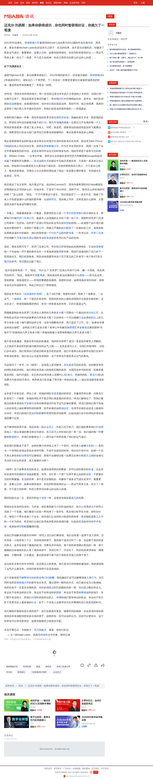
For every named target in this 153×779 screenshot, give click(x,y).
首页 (10, 3)
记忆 (61, 98)
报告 (45, 634)
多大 (58, 312)
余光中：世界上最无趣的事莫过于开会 (124, 70)
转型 (66, 223)
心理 (83, 506)
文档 (16, 3)
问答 (83, 3)
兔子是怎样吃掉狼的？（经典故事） (123, 62)
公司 (41, 228)
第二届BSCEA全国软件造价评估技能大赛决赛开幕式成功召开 (127, 105)
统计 (16, 437)
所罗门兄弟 (97, 233)
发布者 (112, 25)
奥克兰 (93, 374)
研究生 (52, 199)
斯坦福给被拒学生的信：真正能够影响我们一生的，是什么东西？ (127, 49)
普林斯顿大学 (32, 42)
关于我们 (95, 768)
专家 (71, 233)
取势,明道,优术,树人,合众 (120, 137)
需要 (37, 275)
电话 (21, 261)
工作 (76, 218)
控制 (36, 413)
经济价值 (64, 117)
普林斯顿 (95, 75)
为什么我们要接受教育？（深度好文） (124, 54)
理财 (61, 251)
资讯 (42, 3)
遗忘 (73, 498)
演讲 (90, 42)
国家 (58, 592)
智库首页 (48, 768)
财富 (19, 299)
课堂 (28, 3)
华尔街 (70, 213)
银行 (9, 218)
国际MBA (58, 3)
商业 (20, 686)
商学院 (35, 3)
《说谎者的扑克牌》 (33, 294)
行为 (43, 122)
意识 (51, 587)
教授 (84, 327)
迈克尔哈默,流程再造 (119, 132)
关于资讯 (105, 768)
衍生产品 (56, 233)
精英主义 (86, 455)
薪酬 (51, 577)
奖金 (38, 577)
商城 (66, 3)
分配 (66, 228)
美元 (21, 238)
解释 (24, 577)
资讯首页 (58, 768)
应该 (11, 103)
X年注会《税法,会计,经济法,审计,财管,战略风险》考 (127, 141)
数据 (11, 437)
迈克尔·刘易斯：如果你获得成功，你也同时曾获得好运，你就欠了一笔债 (63, 686)
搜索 (110, 16)
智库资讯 (9, 686)
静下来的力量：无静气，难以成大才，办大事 (126, 58)
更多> (146, 121)
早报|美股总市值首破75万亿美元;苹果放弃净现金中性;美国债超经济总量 (127, 93)
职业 (21, 455)
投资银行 (79, 213)
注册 (143, 3)
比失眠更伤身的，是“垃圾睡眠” (121, 66)
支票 (28, 238)
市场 (56, 122)
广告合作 (67, 768)
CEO (46, 577)
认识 (41, 52)
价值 (91, 469)
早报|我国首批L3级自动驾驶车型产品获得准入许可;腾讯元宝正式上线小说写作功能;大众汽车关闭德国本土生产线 (127, 101)
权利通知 (86, 768)
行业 (81, 317)
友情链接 (76, 768)
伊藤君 (15, 35)
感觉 (81, 275)
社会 (33, 602)
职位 (93, 317)
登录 (136, 3)
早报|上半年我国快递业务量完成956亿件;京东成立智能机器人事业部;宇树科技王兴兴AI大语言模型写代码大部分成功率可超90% (127, 109)
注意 (88, 445)
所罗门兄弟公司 (25, 218)
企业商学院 (74, 3)
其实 (36, 161)
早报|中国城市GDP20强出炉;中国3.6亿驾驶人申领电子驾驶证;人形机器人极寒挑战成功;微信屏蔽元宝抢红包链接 (127, 97)
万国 (38, 630)
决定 (66, 408)
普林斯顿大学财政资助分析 (121, 128)
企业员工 (49, 427)
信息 (88, 474)
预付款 (8, 261)
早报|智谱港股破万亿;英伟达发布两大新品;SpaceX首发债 (127, 88)
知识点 (49, 3)
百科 (22, 3)
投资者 (47, 238)
